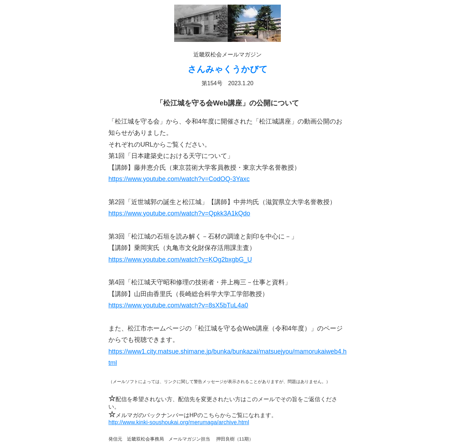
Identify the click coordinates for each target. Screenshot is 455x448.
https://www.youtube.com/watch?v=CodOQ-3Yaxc (179, 178)
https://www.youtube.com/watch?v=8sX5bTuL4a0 (178, 305)
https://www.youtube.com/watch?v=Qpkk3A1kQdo (179, 213)
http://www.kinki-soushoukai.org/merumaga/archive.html (178, 422)
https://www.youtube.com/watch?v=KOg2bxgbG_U (180, 259)
